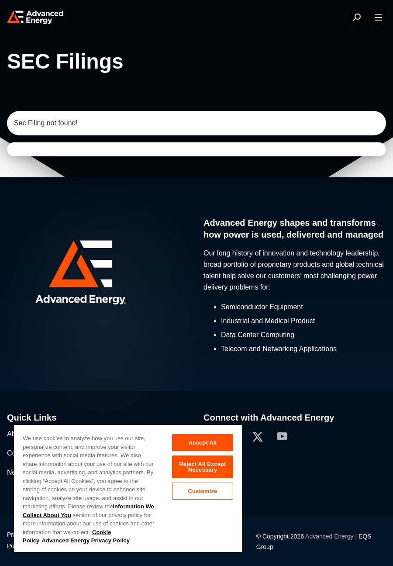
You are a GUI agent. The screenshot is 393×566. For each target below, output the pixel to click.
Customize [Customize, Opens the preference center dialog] (202, 491)
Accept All (203, 442)
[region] (128, 488)
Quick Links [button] (31, 417)
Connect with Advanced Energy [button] (268, 417)
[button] (98, 273)
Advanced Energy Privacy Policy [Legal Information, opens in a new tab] (85, 540)
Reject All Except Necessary (202, 467)
